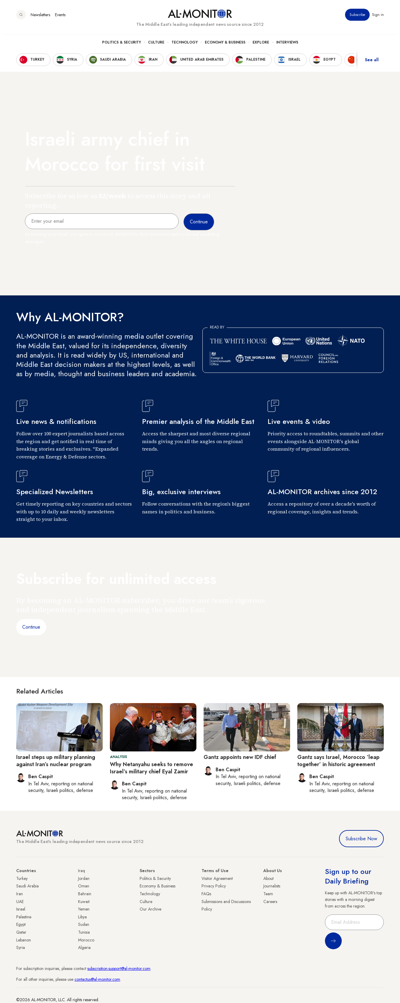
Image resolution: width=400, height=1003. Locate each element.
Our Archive (150, 909)
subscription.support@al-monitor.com (118, 968)
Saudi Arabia (27, 886)
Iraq (81, 871)
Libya (82, 917)
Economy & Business (225, 45)
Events (60, 18)
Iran (19, 894)
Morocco (86, 940)
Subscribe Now (361, 838)
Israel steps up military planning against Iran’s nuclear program (55, 760)
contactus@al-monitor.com (97, 979)
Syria (20, 947)
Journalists (271, 886)
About (268, 878)
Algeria (84, 947)
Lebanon (23, 940)
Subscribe (357, 17)
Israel (20, 909)
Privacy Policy (214, 886)
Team (268, 894)
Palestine (23, 917)
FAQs (206, 894)
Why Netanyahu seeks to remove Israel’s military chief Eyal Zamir (151, 767)
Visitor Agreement (217, 878)
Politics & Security (121, 45)
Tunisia (84, 932)
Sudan (83, 924)
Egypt (21, 924)
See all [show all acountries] (372, 63)
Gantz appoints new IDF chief (240, 757)
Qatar (21, 932)
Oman (83, 886)
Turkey (22, 878)
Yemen (83, 909)
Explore (261, 45)
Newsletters (40, 18)
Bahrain (84, 894)
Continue (31, 627)
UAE (20, 902)
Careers (270, 902)
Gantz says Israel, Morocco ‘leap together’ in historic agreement (338, 760)
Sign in (378, 17)
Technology (184, 45)
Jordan (83, 878)
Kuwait (83, 902)
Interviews (287, 45)
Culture (156, 45)
